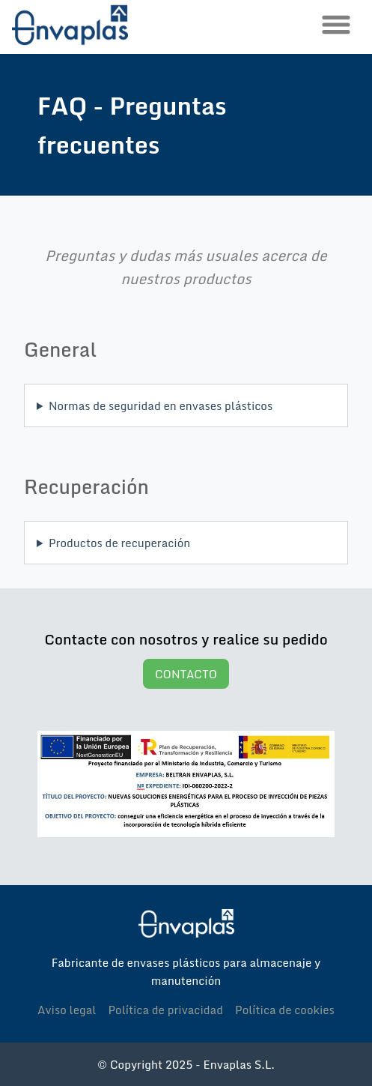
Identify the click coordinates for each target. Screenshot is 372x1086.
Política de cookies (285, 1010)
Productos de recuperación (119, 543)
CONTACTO (186, 674)
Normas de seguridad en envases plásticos (160, 405)
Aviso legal (66, 1010)
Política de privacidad (165, 1010)
